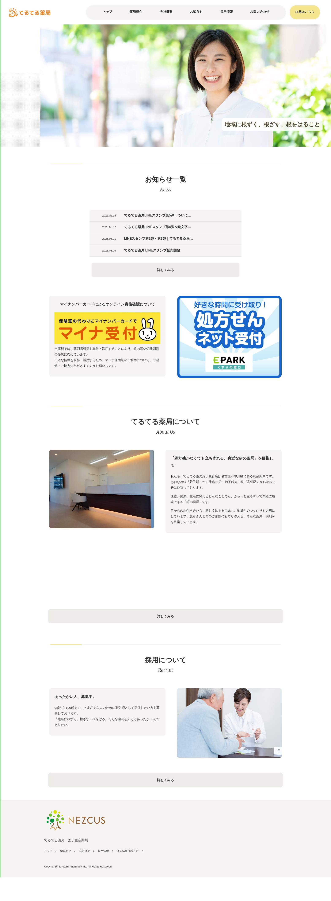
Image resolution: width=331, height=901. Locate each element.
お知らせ (196, 11)
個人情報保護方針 (128, 874)
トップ (107, 11)
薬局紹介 (136, 11)
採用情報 (226, 11)
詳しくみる (165, 288)
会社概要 (166, 11)
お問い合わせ (259, 11)
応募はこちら (304, 11)
